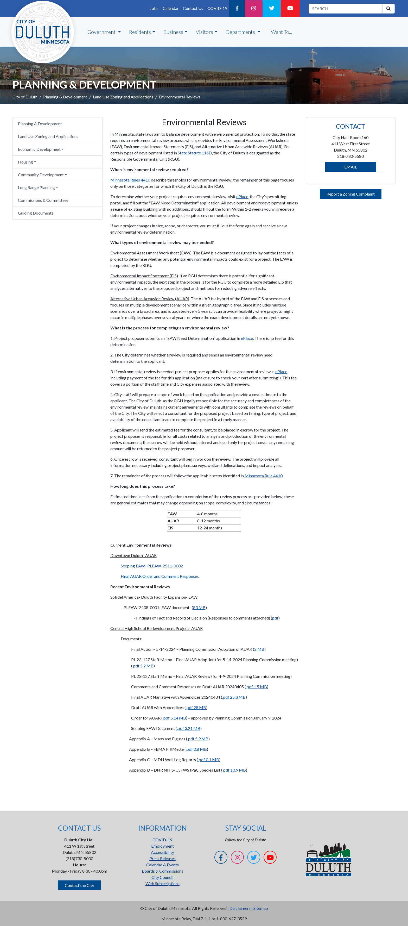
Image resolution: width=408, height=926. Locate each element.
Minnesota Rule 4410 (264, 475)
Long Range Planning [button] (36, 187)
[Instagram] (254, 8)
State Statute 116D (195, 152)
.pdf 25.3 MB (234, 696)
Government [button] (102, 32)
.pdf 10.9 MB (234, 769)
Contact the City (79, 885)
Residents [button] (140, 32)
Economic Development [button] (39, 149)
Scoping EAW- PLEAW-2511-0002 (152, 565)
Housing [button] (25, 161)
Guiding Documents (35, 212)
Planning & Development (65, 96)
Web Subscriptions (162, 883)
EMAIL (350, 166)
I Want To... (280, 32)
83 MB (199, 607)
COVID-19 (217, 8)
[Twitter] (272, 8)
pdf (275, 617)
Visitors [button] (204, 32)
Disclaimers (240, 908)
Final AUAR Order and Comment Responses (160, 576)
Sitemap (260, 908)
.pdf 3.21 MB (188, 728)
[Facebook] (237, 8)
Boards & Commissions (162, 870)
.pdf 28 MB (196, 707)
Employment (162, 845)
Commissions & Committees (43, 200)
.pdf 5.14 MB (174, 717)
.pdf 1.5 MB (256, 686)
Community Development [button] (41, 174)
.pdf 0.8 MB (196, 749)
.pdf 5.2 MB (143, 665)
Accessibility (162, 852)
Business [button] (173, 32)
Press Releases (162, 858)
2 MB (259, 649)
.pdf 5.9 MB (197, 738)
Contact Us (193, 8)
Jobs (154, 8)
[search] (388, 9)
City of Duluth (24, 96)
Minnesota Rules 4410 (130, 179)
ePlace (242, 196)
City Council (162, 877)
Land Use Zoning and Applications (123, 96)
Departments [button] (241, 32)
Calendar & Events (162, 864)
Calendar (171, 8)
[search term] (345, 9)
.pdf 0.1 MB (208, 759)
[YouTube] (290, 8)
